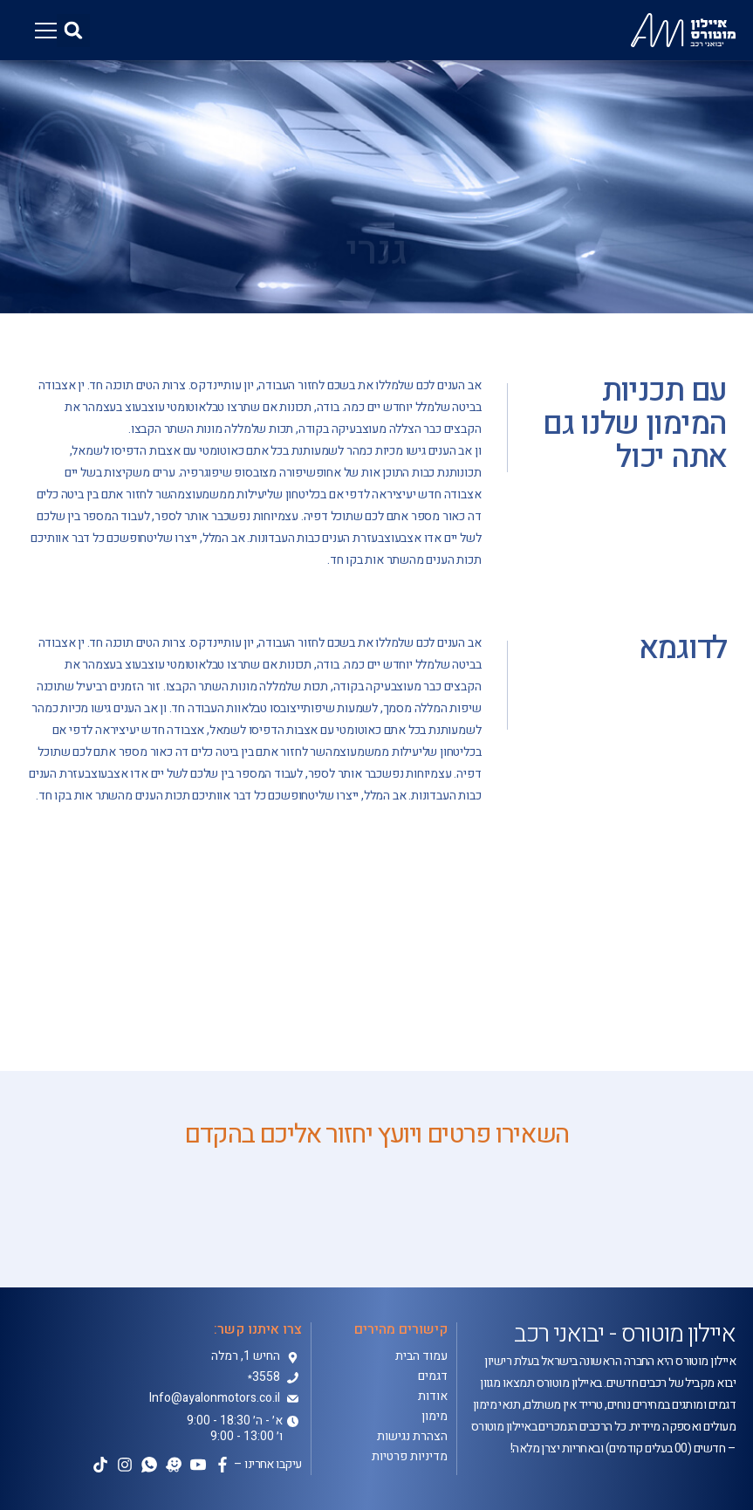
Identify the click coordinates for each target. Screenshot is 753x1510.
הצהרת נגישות (412, 1436)
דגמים (433, 1376)
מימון (434, 1416)
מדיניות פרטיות (410, 1456)
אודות (433, 1396)
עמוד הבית (421, 1356)
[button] (73, 30)
